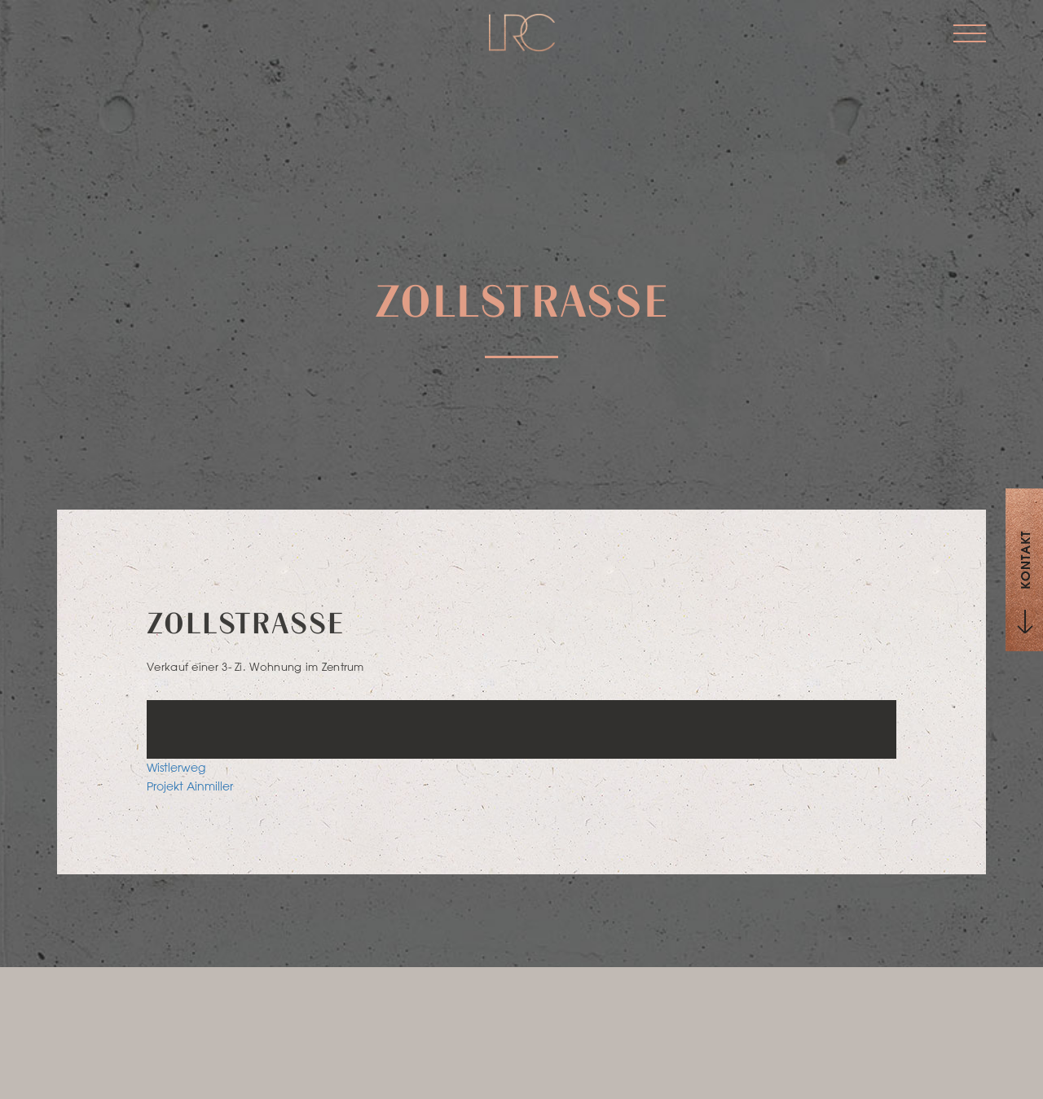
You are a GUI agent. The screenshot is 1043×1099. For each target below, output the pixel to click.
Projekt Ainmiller (190, 786)
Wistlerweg (176, 767)
